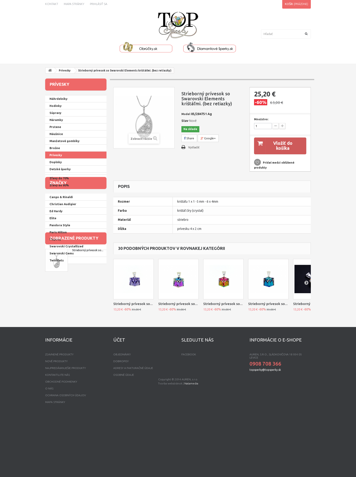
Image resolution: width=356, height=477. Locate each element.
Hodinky (55, 105)
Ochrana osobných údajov (65, 452)
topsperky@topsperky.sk (265, 427)
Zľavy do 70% (59, 220)
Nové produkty (56, 418)
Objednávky (122, 412)
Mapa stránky (74, 3)
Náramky (56, 119)
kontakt (51, 3)
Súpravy (55, 112)
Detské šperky (60, 169)
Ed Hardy (55, 272)
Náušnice (56, 133)
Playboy (55, 300)
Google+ (208, 138)
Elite (52, 279)
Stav (184, 121)
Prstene (55, 126)
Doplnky (55, 162)
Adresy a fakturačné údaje (133, 425)
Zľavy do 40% (59, 199)
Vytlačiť (193, 147)
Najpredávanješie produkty (65, 425)
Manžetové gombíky (64, 141)
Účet (119, 397)
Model (185, 114)
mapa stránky (55, 459)
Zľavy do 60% (59, 213)
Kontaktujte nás (57, 432)
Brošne (54, 148)
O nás (49, 446)
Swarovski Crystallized (66, 307)
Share (189, 138)
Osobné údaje (123, 432)
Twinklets (56, 321)
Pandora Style (59, 286)
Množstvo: (261, 119)
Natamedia (191, 472)
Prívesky (65, 70)
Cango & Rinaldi (61, 258)
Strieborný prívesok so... (87, 349)
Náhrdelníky (58, 98)
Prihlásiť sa (98, 3)
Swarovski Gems (61, 314)
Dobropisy (121, 418)
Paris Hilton (58, 293)
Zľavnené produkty (59, 412)
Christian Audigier (62, 265)
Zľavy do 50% (59, 206)
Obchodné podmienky (61, 439)
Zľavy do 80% (59, 227)
